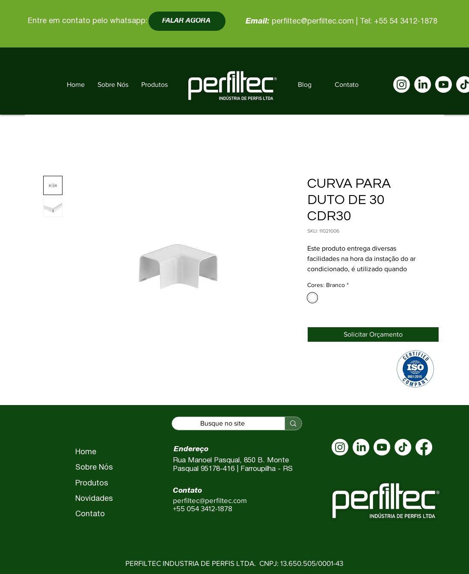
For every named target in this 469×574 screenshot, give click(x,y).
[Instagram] (401, 84)
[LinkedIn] (422, 84)
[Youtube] (443, 84)
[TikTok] (403, 447)
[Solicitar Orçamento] (373, 334)
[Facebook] (424, 447)
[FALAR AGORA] (187, 21)
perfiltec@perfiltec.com (313, 21)
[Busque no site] (222, 423)
